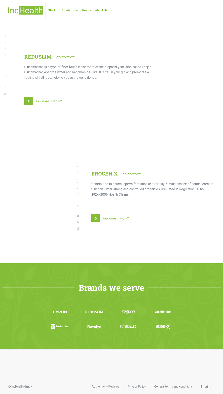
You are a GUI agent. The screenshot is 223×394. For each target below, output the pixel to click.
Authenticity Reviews (105, 386)
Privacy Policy (137, 386)
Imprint (206, 386)
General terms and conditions (173, 386)
